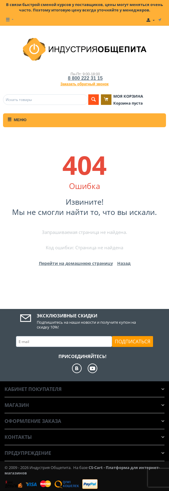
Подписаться (132, 341)
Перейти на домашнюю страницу (76, 263)
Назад (123, 263)
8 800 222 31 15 (85, 78)
